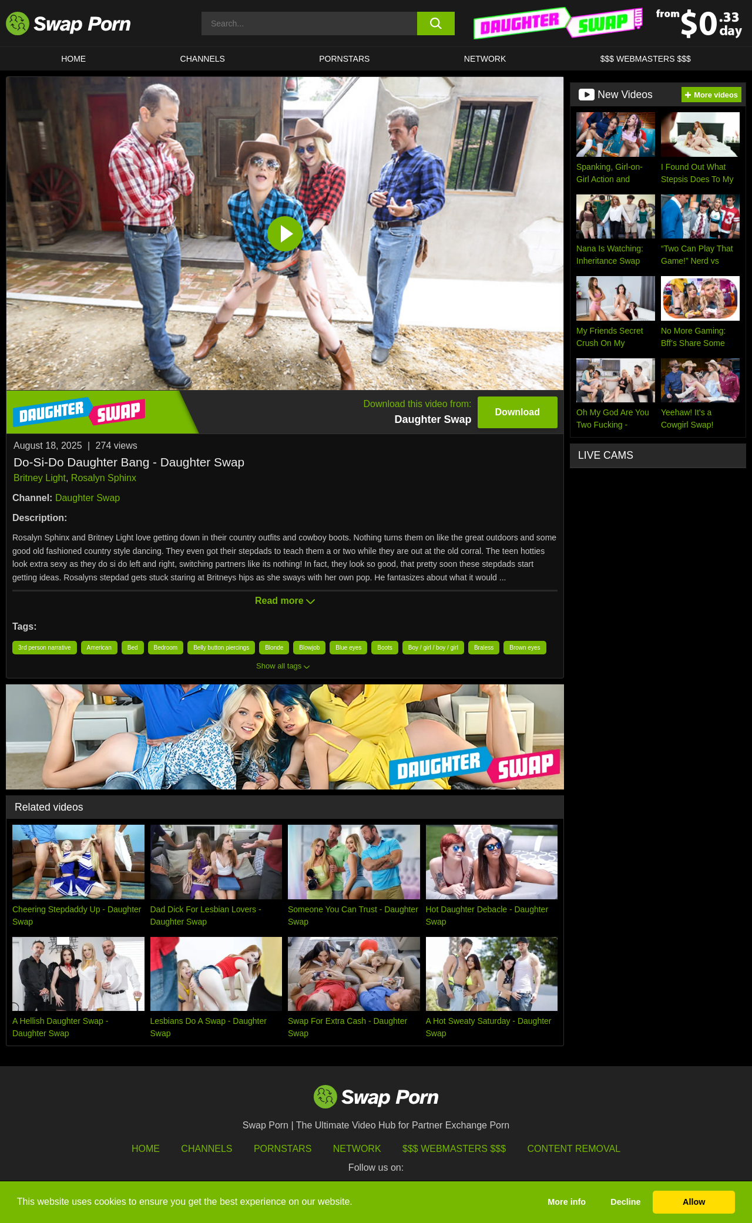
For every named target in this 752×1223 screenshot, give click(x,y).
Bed (132, 647)
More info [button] (567, 1202)
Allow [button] (694, 1202)
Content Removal (574, 1149)
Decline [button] (625, 1202)
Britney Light (40, 478)
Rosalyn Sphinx (103, 478)
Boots (384, 647)
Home (73, 58)
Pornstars (344, 58)
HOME (146, 1149)
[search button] (436, 23)
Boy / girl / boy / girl (433, 647)
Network (485, 58)
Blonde (274, 647)
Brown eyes (524, 647)
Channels (202, 58)
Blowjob (309, 647)
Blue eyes (348, 647)
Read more (285, 601)
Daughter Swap (87, 498)
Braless (484, 647)
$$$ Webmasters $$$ (645, 58)
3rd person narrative (44, 647)
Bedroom (166, 647)
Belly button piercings (221, 647)
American (99, 647)
